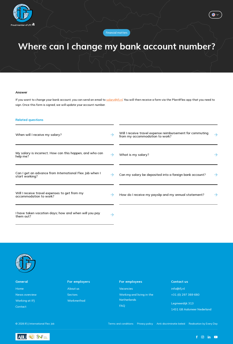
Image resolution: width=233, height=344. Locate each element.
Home (19, 288)
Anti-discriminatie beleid (171, 323)
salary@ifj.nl (114, 99)
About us (138, 15)
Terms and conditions (120, 323)
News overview (26, 294)
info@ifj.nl (178, 288)
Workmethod (76, 300)
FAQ (122, 305)
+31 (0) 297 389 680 (185, 294)
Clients (86, 15)
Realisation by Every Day (203, 323)
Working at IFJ (25, 300)
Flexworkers (112, 15)
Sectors (72, 294)
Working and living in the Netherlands (136, 297)
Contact (163, 15)
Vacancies (126, 288)
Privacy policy (145, 323)
